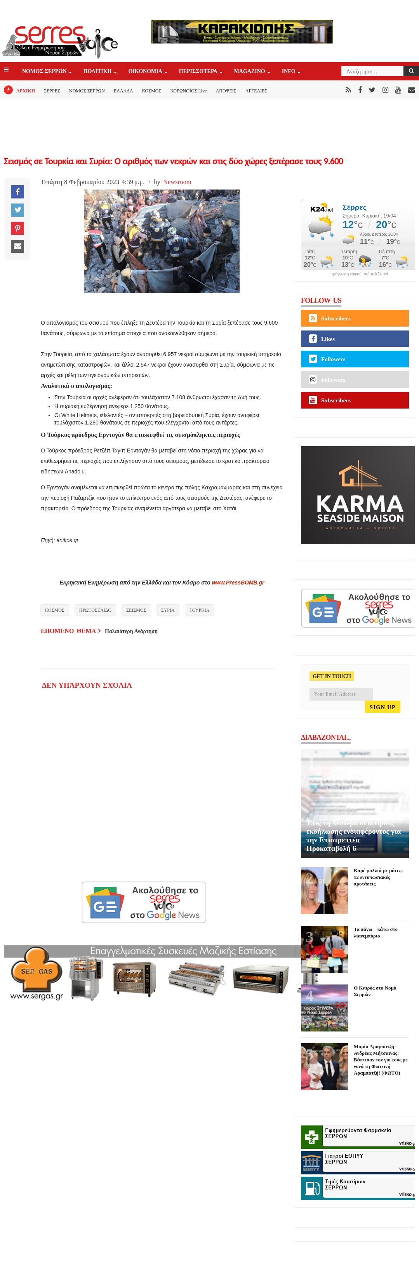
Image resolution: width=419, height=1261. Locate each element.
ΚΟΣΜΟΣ (152, 91)
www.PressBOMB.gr (238, 582)
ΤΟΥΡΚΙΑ (200, 610)
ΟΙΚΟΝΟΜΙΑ (146, 71)
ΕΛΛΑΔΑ (123, 91)
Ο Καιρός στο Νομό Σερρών (375, 991)
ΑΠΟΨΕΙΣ (226, 91)
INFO (289, 71)
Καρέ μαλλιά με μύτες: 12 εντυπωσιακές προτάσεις (378, 877)
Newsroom (177, 182)
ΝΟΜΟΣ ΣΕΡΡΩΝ (45, 71)
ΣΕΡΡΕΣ (52, 91)
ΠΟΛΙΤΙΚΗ (98, 71)
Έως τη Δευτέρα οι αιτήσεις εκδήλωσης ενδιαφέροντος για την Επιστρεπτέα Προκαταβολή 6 (353, 835)
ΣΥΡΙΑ (168, 610)
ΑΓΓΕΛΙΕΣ (256, 91)
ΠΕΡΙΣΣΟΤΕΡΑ (199, 71)
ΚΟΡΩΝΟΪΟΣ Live (188, 91)
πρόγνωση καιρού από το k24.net (359, 274)
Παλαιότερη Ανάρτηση (131, 631)
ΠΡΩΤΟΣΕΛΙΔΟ (95, 610)
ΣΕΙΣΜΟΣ (136, 610)
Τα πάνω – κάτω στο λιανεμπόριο (376, 932)
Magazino (250, 71)
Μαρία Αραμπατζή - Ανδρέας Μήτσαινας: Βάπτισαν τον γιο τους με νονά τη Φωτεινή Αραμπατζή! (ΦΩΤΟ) (381, 1060)
